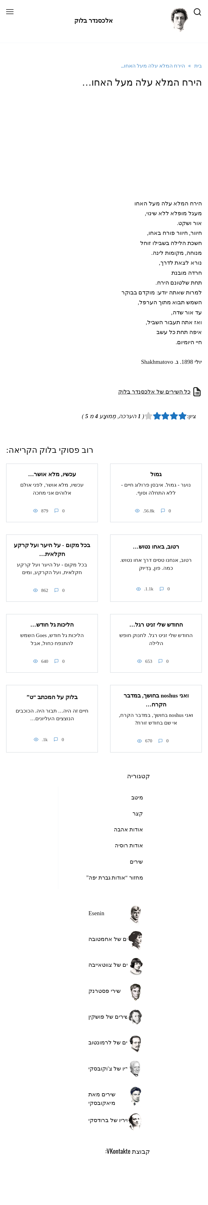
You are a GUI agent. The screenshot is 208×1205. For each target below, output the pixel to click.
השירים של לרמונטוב (114, 1042)
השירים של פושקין (110, 1016)
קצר (138, 813)
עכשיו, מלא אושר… (52, 474)
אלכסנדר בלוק (93, 20)
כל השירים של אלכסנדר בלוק (154, 391)
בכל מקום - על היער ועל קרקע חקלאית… (52, 549)
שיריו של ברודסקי (109, 1120)
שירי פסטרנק (104, 991)
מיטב (137, 798)
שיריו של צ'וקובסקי (111, 1068)
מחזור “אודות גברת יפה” (114, 878)
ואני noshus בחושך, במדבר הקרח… (156, 700)
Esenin (96, 913)
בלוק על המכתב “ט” (51, 697)
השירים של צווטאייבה (114, 965)
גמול (156, 474)
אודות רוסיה (129, 845)
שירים (136, 862)
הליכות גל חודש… (52, 624)
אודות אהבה (128, 829)
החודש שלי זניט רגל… (156, 624)
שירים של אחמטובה (112, 939)
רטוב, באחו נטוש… (156, 546)
